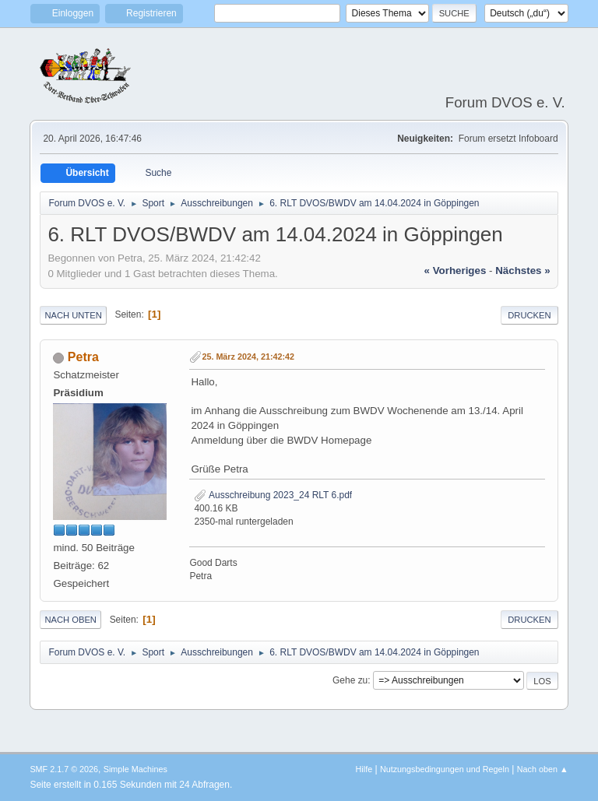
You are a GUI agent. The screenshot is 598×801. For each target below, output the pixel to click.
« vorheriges (455, 270)
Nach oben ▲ (542, 769)
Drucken (529, 315)
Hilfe (364, 769)
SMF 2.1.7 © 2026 (64, 769)
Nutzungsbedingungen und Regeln (444, 769)
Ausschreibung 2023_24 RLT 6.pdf (273, 495)
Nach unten (72, 315)
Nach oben (70, 619)
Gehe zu (350, 680)
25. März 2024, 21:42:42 (248, 356)
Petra (83, 357)
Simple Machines (135, 769)
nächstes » (522, 270)
